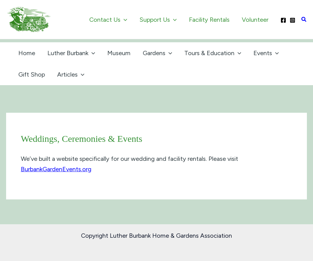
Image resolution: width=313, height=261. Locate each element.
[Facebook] (283, 20)
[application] (123, 19)
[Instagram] (292, 20)
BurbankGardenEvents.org (56, 169)
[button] (304, 20)
